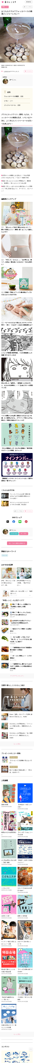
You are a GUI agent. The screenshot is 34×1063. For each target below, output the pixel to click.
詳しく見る (23, 533)
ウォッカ (4, 555)
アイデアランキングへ (17, 676)
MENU (28, 2)
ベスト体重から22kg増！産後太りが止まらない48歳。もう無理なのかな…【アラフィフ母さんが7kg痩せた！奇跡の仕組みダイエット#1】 (16, 418)
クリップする (28, 6)
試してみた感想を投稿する (17, 543)
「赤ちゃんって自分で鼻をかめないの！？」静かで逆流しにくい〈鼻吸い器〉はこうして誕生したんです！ (17, 230)
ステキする (28, 71)
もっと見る (17, 744)
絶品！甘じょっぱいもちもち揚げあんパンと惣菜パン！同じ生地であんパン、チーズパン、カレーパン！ (17, 189)
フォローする (14, 533)
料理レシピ (5, 7)
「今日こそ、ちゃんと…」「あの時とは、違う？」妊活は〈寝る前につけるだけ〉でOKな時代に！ (16, 262)
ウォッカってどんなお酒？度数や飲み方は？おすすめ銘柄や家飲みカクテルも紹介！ (20, 496)
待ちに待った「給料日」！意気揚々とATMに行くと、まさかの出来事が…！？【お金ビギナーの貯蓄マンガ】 (17, 385)
